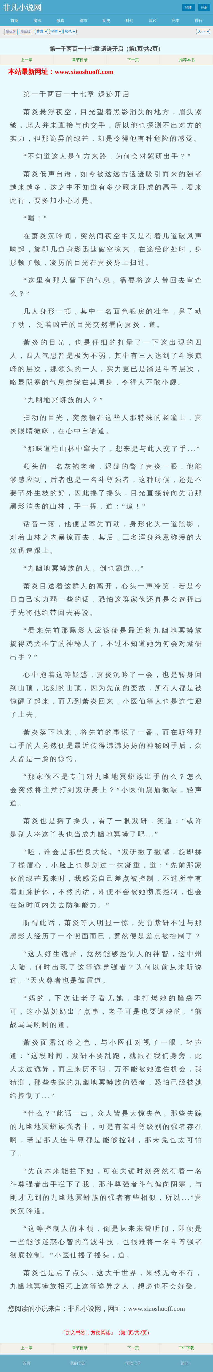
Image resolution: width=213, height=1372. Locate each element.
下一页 (133, 60)
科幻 (129, 21)
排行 (198, 21)
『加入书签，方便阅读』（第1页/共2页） (106, 1332)
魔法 (37, 21)
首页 (14, 21)
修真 (60, 21)
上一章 (26, 60)
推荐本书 (186, 60)
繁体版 (11, 32)
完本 (175, 21)
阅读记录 (133, 1363)
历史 (106, 21)
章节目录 (80, 60)
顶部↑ (185, 1363)
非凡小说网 (22, 7)
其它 (152, 21)
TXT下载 (186, 1348)
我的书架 (78, 1363)
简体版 (26, 32)
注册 (204, 7)
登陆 (188, 7)
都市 (83, 21)
